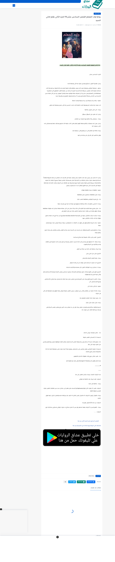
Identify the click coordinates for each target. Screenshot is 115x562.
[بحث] (14, 5)
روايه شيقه (97, 13)
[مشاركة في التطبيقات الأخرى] (65, 481)
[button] (91, 481)
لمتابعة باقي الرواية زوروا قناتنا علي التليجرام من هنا (87, 425)
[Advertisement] (72, 163)
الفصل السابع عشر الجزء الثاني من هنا (88, 421)
